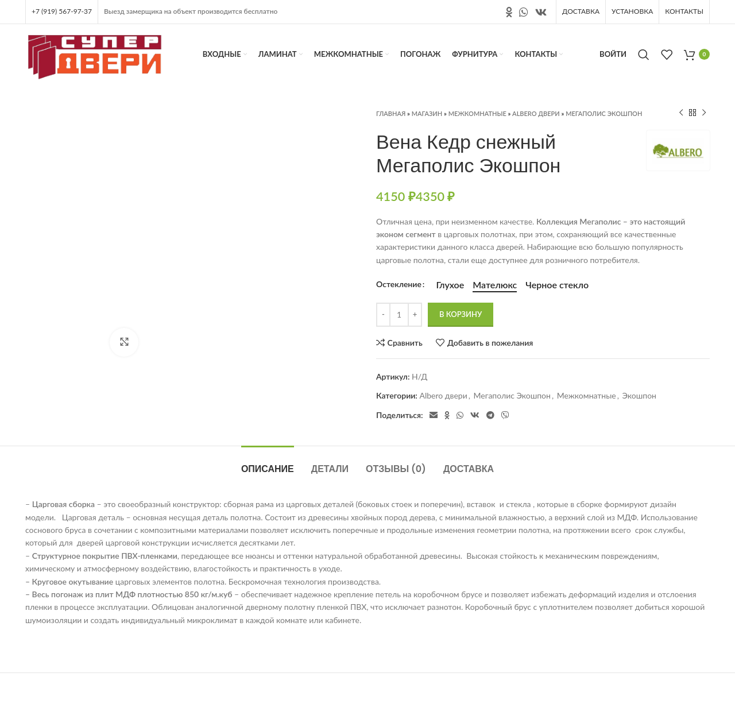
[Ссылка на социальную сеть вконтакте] (541, 12)
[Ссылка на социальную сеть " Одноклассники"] (509, 12)
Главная (390, 113)
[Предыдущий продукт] (681, 113)
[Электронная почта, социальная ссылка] (433, 415)
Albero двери (536, 113)
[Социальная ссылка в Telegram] (490, 415)
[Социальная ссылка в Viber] (505, 415)
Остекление (398, 284)
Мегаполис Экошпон (604, 113)
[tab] (267, 463)
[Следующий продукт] (704, 113)
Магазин (427, 113)
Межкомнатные (477, 113)
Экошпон (639, 395)
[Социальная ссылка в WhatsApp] (524, 12)
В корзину (460, 314)
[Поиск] (643, 54)
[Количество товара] (399, 315)
